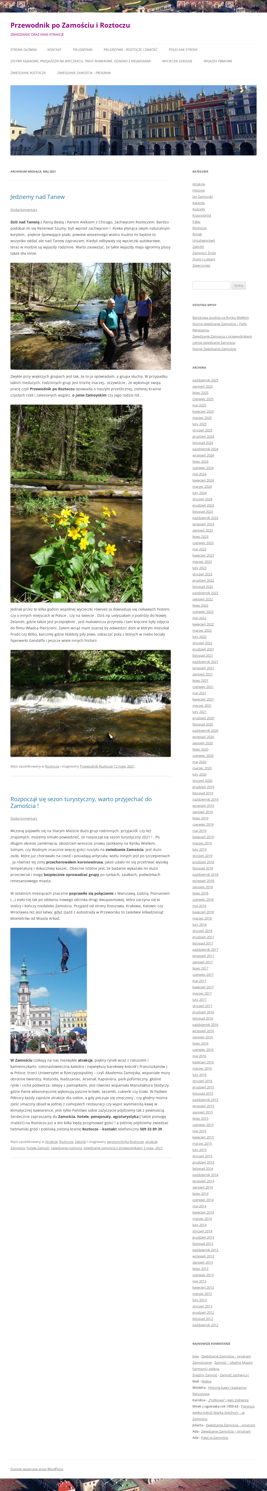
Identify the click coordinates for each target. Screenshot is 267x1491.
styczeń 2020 (202, 780)
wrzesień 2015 (203, 1106)
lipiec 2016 (200, 1043)
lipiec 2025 (200, 392)
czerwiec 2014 (203, 1199)
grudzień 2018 (203, 862)
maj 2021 (199, 693)
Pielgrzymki (82, 49)
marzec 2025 (202, 417)
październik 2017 (205, 949)
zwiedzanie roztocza (66, 1148)
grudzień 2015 (203, 1087)
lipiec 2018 (200, 893)
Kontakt (54, 49)
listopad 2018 (202, 868)
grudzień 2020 (203, 718)
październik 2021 (205, 661)
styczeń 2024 (202, 499)
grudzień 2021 (203, 649)
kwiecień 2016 (203, 1062)
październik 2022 (205, 593)
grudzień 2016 (203, 1012)
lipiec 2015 (200, 1118)
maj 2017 (199, 980)
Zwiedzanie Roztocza (28, 73)
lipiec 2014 (200, 1193)
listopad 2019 (202, 793)
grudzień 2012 (203, 1312)
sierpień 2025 (202, 386)
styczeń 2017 (202, 1005)
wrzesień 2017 (203, 955)
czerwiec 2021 (203, 686)
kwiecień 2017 (203, 987)
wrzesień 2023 (203, 524)
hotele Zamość (38, 1148)
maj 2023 (199, 549)
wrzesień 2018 (203, 880)
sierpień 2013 (202, 1262)
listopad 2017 (202, 943)
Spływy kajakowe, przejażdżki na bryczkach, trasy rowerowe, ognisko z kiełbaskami (80, 61)
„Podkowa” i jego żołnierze (228, 1400)
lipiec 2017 (200, 968)
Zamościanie (202, 1362)
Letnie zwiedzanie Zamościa (213, 342)
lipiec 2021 (200, 680)
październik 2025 (205, 380)
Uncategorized (203, 240)
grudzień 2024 (203, 436)
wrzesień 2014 (203, 1181)
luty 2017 (199, 999)
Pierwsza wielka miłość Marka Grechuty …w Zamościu (223, 1412)
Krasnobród (201, 215)
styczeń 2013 (202, 1306)
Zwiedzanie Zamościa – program (84, 73)
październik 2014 (205, 1174)
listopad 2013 (202, 1243)
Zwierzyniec (201, 265)
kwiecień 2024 (203, 480)
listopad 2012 (202, 1318)
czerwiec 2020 (203, 755)
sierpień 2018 (202, 887)
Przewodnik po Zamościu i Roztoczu (70, 25)
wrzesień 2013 (203, 1256)
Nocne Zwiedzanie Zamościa (214, 348)
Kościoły (198, 209)
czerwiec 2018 (203, 899)
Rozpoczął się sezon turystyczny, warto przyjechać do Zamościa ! (81, 802)
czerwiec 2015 (203, 1124)
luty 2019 (199, 849)
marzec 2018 (202, 918)
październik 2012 (205, 1325)
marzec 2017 (202, 993)
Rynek (197, 234)
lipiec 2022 (200, 605)
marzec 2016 (202, 1068)
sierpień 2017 (202, 962)
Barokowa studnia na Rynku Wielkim (220, 317)
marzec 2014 (202, 1218)
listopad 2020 (202, 724)
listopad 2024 (202, 442)
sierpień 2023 (202, 530)
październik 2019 (205, 799)
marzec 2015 (202, 1143)
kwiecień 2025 (203, 411)
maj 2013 (199, 1281)
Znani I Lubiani (203, 259)
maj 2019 (199, 830)
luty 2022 (199, 636)
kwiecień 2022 (203, 624)
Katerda (198, 202)
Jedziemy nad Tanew (37, 196)
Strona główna (23, 49)
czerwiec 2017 (203, 974)
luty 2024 (199, 492)
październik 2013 (205, 1249)
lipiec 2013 (200, 1268)
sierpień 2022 (202, 599)
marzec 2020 (202, 768)
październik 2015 (205, 1099)
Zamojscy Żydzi (204, 253)
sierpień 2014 (202, 1187)
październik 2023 (205, 517)
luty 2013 (199, 1300)
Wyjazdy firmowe (218, 61)
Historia (198, 190)
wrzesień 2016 (203, 1031)
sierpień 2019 (202, 812)
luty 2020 (199, 774)
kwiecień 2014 (203, 1212)
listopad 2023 (202, 511)
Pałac (196, 221)
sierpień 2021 (202, 674)
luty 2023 (199, 567)
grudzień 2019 (203, 786)
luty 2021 (199, 711)
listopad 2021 (202, 655)
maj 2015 (199, 1131)
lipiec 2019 (200, 818)
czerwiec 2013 (203, 1275)
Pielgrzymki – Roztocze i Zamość (130, 49)
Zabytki (80, 1141)
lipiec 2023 (200, 536)
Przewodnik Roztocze (96, 766)
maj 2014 (199, 1206)
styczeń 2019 (202, 855)
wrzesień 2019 (203, 805)
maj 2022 (199, 618)
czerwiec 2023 (203, 542)
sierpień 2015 (202, 1112)
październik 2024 (205, 449)
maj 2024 (199, 474)
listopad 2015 (202, 1093)
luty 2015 (199, 1149)
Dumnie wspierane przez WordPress (36, 1469)
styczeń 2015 (202, 1156)
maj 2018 (199, 905)
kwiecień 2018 (203, 912)
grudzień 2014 (203, 1162)
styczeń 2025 (202, 430)
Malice (206, 1381)
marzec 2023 (202, 561)
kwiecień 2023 (203, 555)
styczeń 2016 (202, 1081)
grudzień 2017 (203, 937)
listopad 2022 (202, 586)
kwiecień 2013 (203, 1287)
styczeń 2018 (202, 930)
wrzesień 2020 (203, 736)
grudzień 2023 (203, 505)
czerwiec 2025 (203, 399)
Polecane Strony (183, 49)
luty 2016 (199, 1074)
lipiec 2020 (200, 749)
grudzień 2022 (203, 580)
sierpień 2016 (202, 1037)
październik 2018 (205, 874)
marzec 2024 (202, 486)
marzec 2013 (202, 1293)
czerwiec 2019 (203, 824)
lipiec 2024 (200, 461)
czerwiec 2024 (203, 467)
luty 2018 (199, 924)
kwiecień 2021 (203, 699)
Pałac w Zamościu (214, 1437)
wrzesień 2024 (203, 455)
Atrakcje (51, 1141)
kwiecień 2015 (203, 1137)
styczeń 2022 (202, 643)
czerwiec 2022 (203, 611)
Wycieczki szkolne (177, 61)
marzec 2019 (202, 843)
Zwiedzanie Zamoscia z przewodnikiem (222, 336)
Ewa (195, 1356)
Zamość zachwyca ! (234, 1375)
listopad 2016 (202, 1018)
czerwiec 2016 (203, 1049)
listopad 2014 (202, 1168)
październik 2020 (205, 730)
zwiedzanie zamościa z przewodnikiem (113, 1148)
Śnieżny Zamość (204, 1375)
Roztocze (52, 766)
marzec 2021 (202, 705)
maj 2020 (199, 761)
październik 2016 (205, 1024)
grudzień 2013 (203, 1237)
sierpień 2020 (202, 743)
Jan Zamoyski (202, 196)
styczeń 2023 (202, 574)
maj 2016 (199, 1056)
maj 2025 (199, 405)
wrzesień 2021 (203, 668)
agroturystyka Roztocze (125, 1141)
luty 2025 (199, 424)
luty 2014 (199, 1224)
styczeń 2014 (202, 1231)
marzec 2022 (202, 630)
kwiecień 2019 (203, 837)
